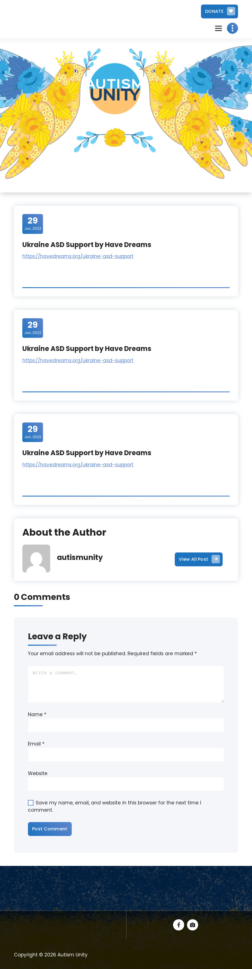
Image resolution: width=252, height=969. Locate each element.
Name (37, 714)
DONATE (220, 11)
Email (36, 743)
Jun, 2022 (32, 223)
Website (37, 773)
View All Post (199, 559)
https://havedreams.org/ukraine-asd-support (77, 256)
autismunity (80, 557)
